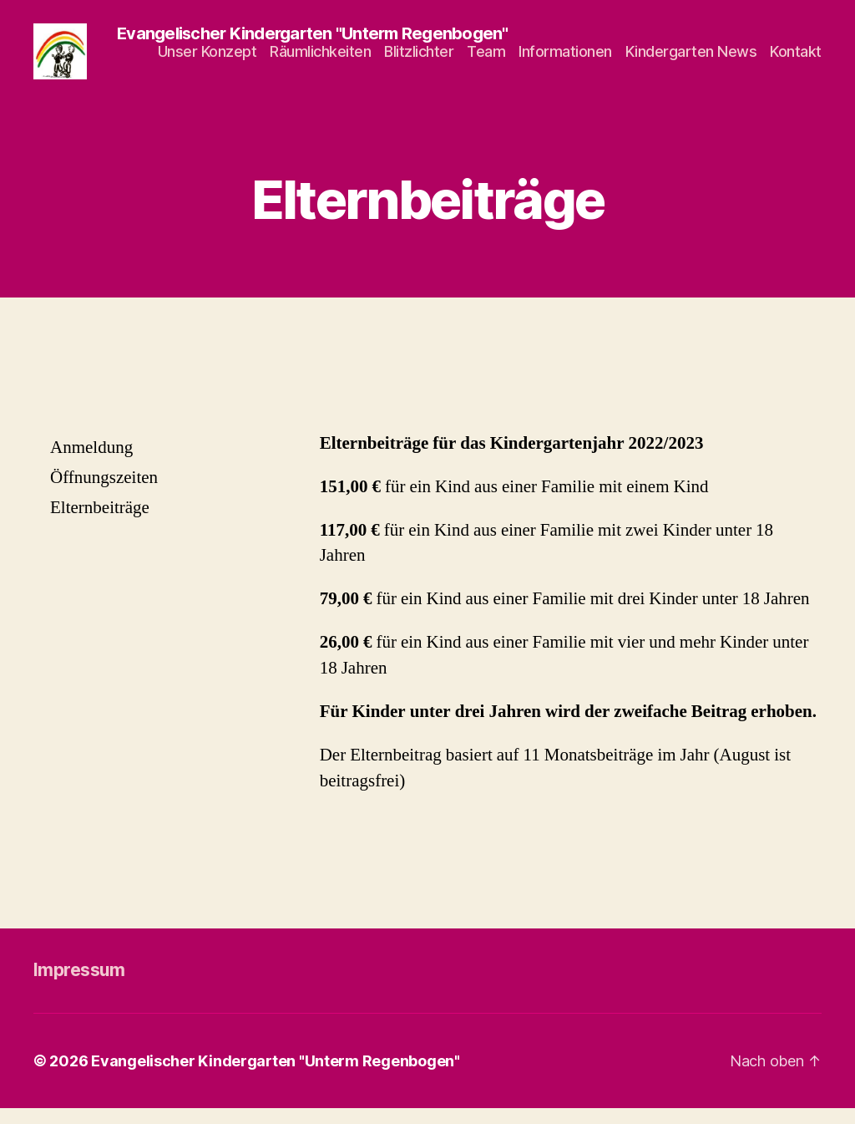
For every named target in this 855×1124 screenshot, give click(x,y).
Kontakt (796, 59)
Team (486, 59)
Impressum (79, 986)
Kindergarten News (691, 59)
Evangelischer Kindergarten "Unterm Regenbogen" (275, 1077)
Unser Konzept (207, 59)
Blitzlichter (418, 59)
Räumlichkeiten (320, 59)
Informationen (565, 59)
